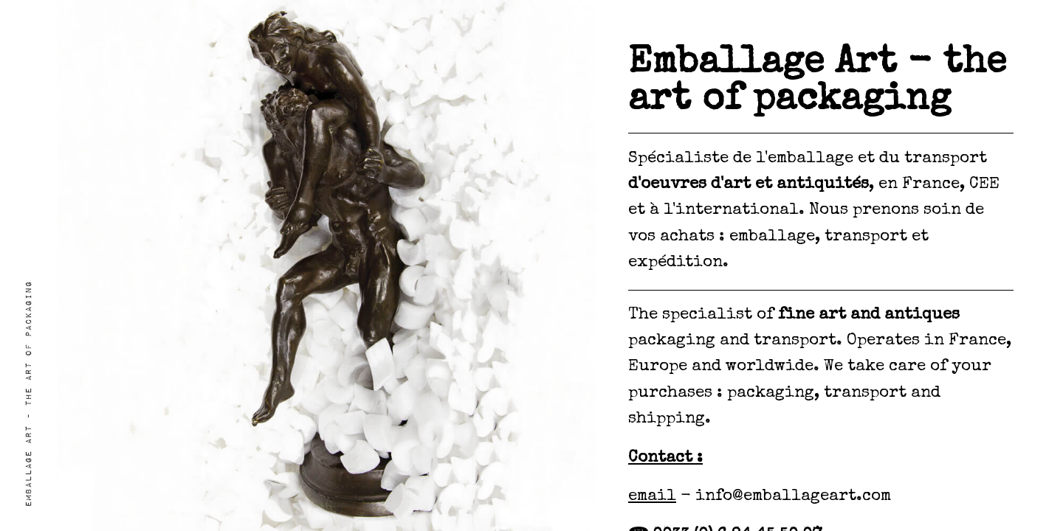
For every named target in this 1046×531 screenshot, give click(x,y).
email (652, 497)
